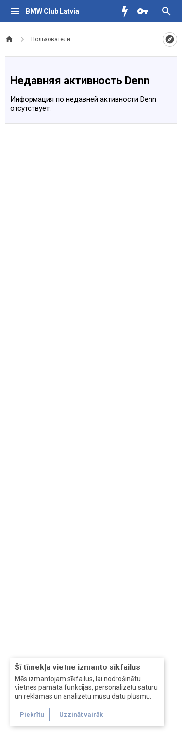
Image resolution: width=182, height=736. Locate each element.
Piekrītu (32, 714)
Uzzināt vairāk (81, 714)
